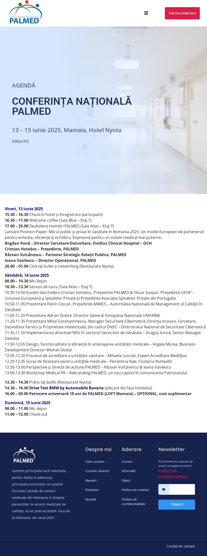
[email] (182, 489)
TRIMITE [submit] (176, 504)
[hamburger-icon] (146, 13)
